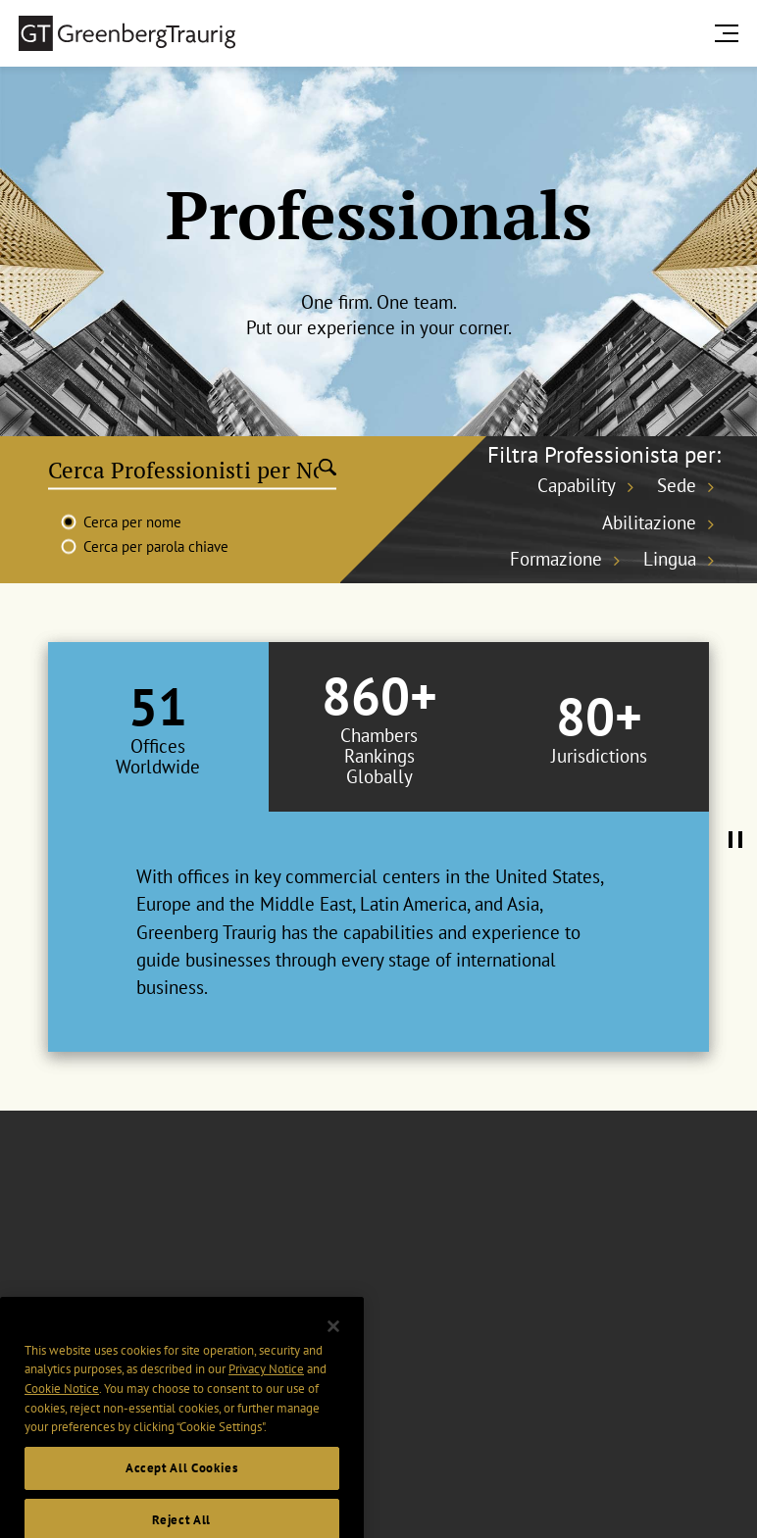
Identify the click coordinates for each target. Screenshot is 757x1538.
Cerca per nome (132, 522)
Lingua (669, 559)
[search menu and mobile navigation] (730, 33)
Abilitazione (649, 522)
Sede (676, 485)
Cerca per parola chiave (155, 546)
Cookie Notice (62, 1412)
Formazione (556, 559)
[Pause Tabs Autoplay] (735, 841)
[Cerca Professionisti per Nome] (183, 469)
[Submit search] (327, 469)
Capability (576, 485)
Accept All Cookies (182, 1492)
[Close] (333, 1350)
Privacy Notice (266, 1393)
